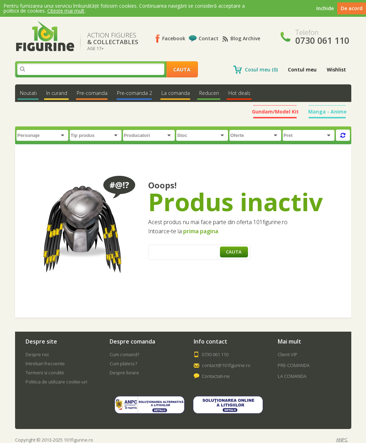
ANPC (342, 439)
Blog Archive (245, 38)
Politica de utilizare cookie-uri (56, 382)
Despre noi (37, 354)
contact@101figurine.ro (226, 365)
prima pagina (200, 231)
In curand (56, 93)
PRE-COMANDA (294, 365)
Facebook (173, 38)
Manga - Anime (327, 111)
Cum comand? (124, 354)
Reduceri (209, 93)
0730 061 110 (215, 354)
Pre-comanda (92, 93)
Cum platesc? (123, 363)
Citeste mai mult (65, 10)
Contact (209, 38)
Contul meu (302, 69)
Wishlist (336, 69)
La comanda (175, 93)
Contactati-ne (216, 376)
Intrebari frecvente (45, 363)
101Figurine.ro (45, 36)
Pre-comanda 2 (134, 93)
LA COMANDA (292, 376)
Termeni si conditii (45, 372)
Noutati (28, 93)
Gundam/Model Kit (275, 111)
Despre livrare (124, 372)
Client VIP (287, 354)
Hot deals (239, 93)
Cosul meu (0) (261, 69)
